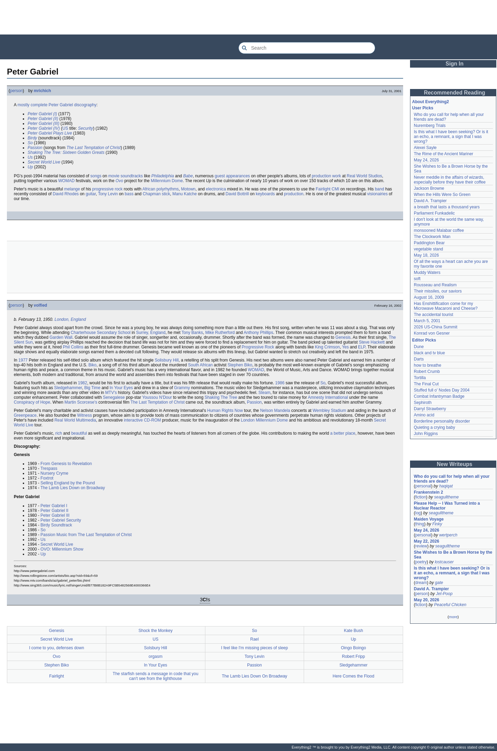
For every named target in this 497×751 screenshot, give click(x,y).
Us (30, 157)
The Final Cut (426, 384)
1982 (82, 383)
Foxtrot (46, 478)
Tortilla (420, 377)
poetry (421, 562)
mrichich (42, 90)
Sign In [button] (455, 64)
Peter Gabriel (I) (42, 113)
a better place (342, 433)
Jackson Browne (429, 188)
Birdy (32, 138)
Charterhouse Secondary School (100, 332)
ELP (361, 347)
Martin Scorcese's (81, 402)
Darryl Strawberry (430, 408)
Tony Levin (108, 193)
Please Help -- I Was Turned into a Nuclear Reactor (447, 506)
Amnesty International (328, 397)
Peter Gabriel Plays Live (50, 133)
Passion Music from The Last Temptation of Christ (85, 534)
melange (72, 189)
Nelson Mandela (275, 410)
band (379, 189)
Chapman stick (156, 193)
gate (439, 582)
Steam (265, 392)
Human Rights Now (225, 410)
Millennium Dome (167, 180)
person (16, 90)
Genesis (343, 337)
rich (58, 433)
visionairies (377, 193)
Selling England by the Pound (67, 483)
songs (95, 176)
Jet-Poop (444, 593)
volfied (40, 305)
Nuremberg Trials (430, 125)
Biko (92, 365)
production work (326, 176)
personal (423, 486)
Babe (188, 176)
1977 (23, 360)
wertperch (448, 535)
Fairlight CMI (327, 189)
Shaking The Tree (221, 397)
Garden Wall (60, 337)
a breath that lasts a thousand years (447, 207)
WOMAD (66, 180)
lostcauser (444, 562)
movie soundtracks (125, 176)
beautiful (79, 433)
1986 (279, 383)
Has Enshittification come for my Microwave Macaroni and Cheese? (446, 306)
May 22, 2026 (426, 541)
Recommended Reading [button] (454, 93)
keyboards (265, 193)
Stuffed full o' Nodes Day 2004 (442, 390)
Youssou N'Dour (157, 397)
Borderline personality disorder (442, 421)
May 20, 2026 (426, 599)
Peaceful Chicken (450, 604)
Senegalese (114, 397)
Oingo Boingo (353, 647)
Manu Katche (184, 193)
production (293, 193)
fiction (420, 497)
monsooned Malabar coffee (439, 230)
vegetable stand (428, 249)
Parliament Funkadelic (434, 213)
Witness (84, 415)
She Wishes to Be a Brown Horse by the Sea (453, 555)
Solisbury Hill (166, 360)
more (453, 617)
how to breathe (427, 365)
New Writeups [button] (454, 464)
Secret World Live (44, 162)
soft (417, 278)
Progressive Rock (258, 347)
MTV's (111, 392)
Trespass (48, 468)
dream (421, 582)
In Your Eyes (121, 387)
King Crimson (327, 347)
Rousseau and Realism (435, 285)
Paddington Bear (429, 242)
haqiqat (445, 486)
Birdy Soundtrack (56, 525)
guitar (91, 193)
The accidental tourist (433, 314)
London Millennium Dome (264, 420)
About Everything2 (430, 101)
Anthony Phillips (258, 332)
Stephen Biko (240, 365)
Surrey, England (150, 332)
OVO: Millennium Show (61, 549)
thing (419, 524)
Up (30, 167)
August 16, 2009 (429, 297)
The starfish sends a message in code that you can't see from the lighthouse (155, 676)
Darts (419, 359)
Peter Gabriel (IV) (44, 128)
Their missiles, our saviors (438, 291)
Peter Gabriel (61, 104)
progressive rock (107, 189)
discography (85, 104)
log (418, 513)
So (30, 142)
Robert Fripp (353, 656)
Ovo (119, 180)
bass (129, 193)
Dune (419, 346)
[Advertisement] (248, 17)
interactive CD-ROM (142, 420)
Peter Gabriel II (54, 510)
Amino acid (424, 415)
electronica (216, 189)
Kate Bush (353, 630)
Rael (254, 639)
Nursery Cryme (54, 473)
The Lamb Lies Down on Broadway (72, 487)
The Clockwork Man (432, 236)
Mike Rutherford (220, 332)
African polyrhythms (160, 189)
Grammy (182, 387)
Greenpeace (25, 415)
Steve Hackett (372, 342)
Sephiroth (422, 402)
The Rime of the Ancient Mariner (443, 153)
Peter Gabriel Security (60, 520)
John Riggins (426, 433)
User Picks (422, 108)
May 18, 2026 (426, 255)
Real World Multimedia (75, 420)
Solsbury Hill (155, 647)
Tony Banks (192, 332)
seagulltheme (446, 497)
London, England (70, 319)
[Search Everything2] (306, 48)
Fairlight (56, 676)
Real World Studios (364, 176)
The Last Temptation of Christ (94, 147)
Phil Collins (73, 347)
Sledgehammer (68, 387)
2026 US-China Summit (435, 327)
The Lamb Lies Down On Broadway (254, 676)
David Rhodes (66, 193)
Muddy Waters (427, 272)
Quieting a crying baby (434, 427)
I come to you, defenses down (56, 647)
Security (85, 128)
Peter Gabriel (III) (43, 123)
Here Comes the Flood (353, 676)
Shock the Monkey (155, 630)
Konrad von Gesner (432, 333)
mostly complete (33, 104)
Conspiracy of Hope (32, 402)
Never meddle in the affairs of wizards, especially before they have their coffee (450, 180)
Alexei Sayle (425, 147)
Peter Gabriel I (53, 505)
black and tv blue (429, 352)
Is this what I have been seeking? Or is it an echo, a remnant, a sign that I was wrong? (451, 136)
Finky (437, 524)
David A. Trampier (430, 200)
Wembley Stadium (329, 410)
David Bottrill (237, 193)
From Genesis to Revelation (66, 463)
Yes (345, 347)
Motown (188, 189)
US (65, 128)
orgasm (156, 656)
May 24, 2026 (426, 160)
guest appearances (232, 176)
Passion (35, 147)
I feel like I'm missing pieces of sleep (254, 647)
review (421, 546)
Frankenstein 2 (428, 492)
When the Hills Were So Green (442, 194)
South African (200, 365)
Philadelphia (163, 176)
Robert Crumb (427, 371)
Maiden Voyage (429, 519)
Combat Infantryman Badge (439, 396)
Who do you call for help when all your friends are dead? (451, 479)
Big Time (92, 387)
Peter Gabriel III (54, 515)
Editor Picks (424, 340)
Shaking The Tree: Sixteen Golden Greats (66, 152)
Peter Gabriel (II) (43, 118)
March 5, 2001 (427, 320)
